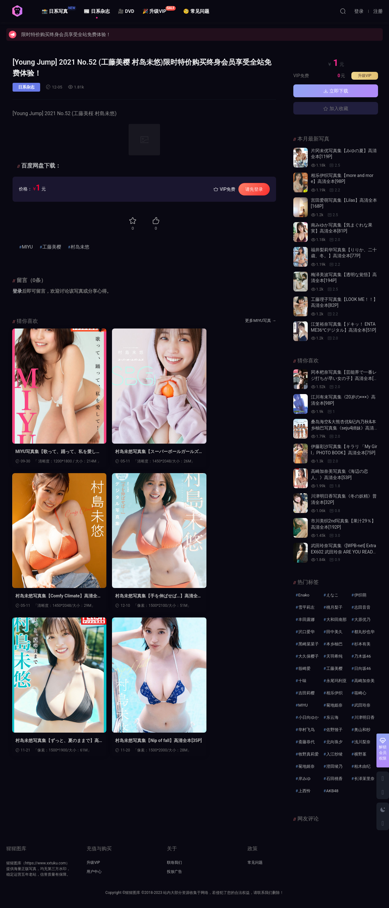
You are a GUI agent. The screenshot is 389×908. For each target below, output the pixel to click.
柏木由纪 (362, 766)
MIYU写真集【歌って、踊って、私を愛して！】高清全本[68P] (54, 452)
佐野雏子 (334, 729)
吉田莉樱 (306, 693)
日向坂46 (362, 668)
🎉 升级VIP (159, 10)
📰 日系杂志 (97, 11)
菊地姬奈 (306, 766)
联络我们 (174, 862)
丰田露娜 (306, 619)
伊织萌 (360, 595)
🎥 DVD (126, 11)
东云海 (332, 717)
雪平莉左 (306, 607)
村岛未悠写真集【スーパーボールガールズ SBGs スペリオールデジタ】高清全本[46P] (144, 452)
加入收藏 (335, 108)
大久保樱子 (308, 656)
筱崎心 (360, 693)
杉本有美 (362, 644)
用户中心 (94, 871)
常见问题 (255, 862)
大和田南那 (336, 619)
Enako (304, 595)
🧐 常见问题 (196, 11)
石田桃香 (334, 778)
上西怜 (304, 790)
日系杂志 (26, 87)
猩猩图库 (17, 11)
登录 (17, 291)
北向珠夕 (334, 742)
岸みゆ (304, 778)
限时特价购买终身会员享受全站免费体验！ (66, 34)
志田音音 (362, 607)
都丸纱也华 (364, 631)
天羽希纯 (334, 656)
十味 (302, 680)
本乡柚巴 (334, 644)
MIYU (27, 247)
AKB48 (332, 790)
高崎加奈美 (364, 680)
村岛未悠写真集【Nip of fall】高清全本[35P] (233, 596)
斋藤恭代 (306, 742)
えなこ (332, 595)
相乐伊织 (334, 693)
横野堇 (360, 754)
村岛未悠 (80, 247)
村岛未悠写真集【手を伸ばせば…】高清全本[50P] (52, 596)
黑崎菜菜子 (308, 644)
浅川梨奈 (362, 742)
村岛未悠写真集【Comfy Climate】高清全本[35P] (232, 452)
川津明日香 (364, 717)
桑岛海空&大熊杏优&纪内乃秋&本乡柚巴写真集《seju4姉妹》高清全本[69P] (343, 427)
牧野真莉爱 (308, 754)
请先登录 (254, 189)
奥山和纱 (362, 729)
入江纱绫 (334, 754)
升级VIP (364, 75)
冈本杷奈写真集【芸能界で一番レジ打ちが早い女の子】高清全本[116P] (344, 378)
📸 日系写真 (59, 10)
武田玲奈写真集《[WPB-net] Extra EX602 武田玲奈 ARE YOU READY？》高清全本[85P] (343, 551)
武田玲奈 (362, 705)
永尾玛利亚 (336, 680)
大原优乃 (362, 619)
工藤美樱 (51, 247)
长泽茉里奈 (364, 778)
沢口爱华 (306, 631)
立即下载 (335, 91)
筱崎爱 (304, 668)
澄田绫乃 (334, 766)
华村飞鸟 (306, 729)
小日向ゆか (308, 717)
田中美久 (334, 631)
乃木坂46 (362, 656)
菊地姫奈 (334, 705)
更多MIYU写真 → (260, 320)
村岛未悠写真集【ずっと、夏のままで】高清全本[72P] (141, 596)
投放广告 (174, 871)
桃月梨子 (334, 607)
